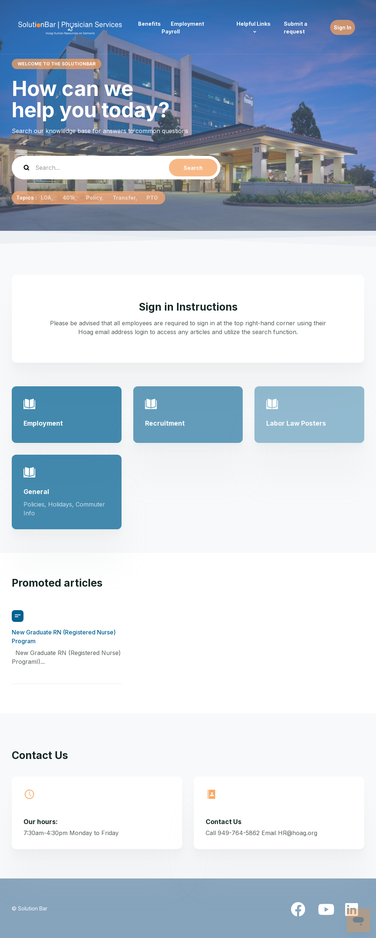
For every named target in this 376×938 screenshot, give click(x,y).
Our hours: (41, 822)
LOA (46, 197)
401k (68, 197)
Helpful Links (253, 24)
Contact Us (224, 822)
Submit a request (295, 28)
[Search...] (116, 167)
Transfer (124, 197)
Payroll (171, 31)
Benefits (149, 24)
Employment (187, 24)
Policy (94, 197)
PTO (152, 197)
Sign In (342, 27)
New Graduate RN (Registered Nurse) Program (64, 637)
